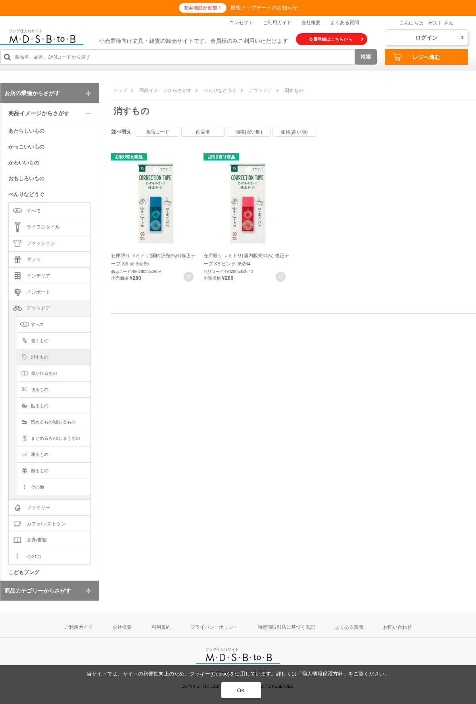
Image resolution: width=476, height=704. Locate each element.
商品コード (157, 132)
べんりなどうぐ (220, 90)
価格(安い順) (248, 132)
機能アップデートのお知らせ (264, 8)
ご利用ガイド (277, 22)
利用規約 (161, 627)
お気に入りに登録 (189, 277)
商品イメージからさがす (165, 90)
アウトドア (261, 90)
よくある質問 (344, 22)
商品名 (203, 132)
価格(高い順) (294, 132)
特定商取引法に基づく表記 (286, 627)
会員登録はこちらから (336, 39)
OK (241, 690)
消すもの (293, 90)
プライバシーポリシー (214, 627)
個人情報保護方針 (322, 674)
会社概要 (311, 22)
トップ (120, 90)
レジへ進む (416, 57)
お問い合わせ (397, 627)
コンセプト (241, 22)
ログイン (439, 37)
